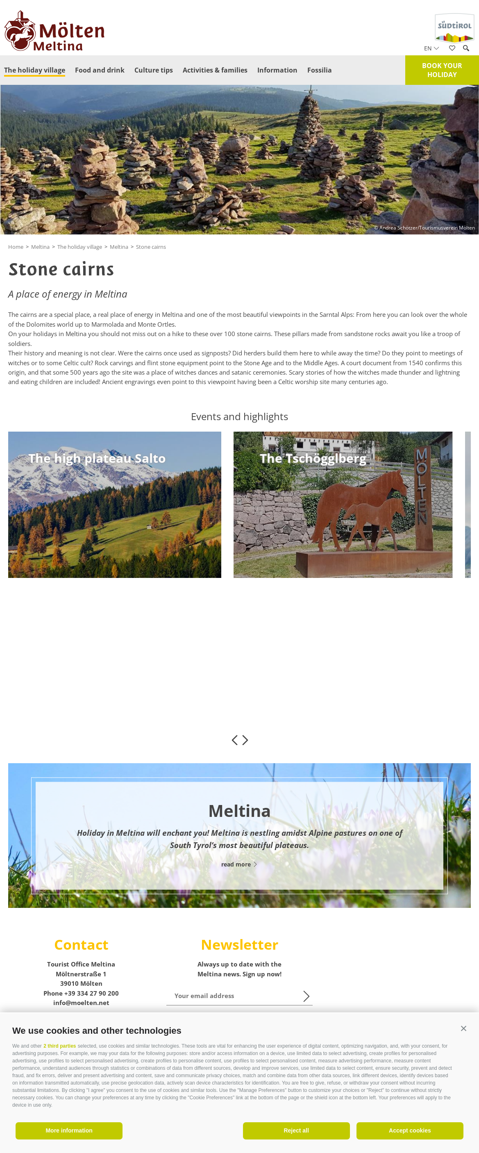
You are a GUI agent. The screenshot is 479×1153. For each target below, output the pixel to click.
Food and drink (100, 70)
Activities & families (215, 70)
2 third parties (59, 1046)
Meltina (40, 246)
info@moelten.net (81, 1002)
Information (277, 70)
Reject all (296, 1130)
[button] (464, 1029)
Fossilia (319, 70)
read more (239, 864)
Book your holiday (442, 70)
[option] (111, 505)
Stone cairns (151, 246)
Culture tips (153, 70)
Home (15, 246)
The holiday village (34, 70)
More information (68, 1130)
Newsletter (239, 944)
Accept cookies (410, 1130)
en (431, 48)
